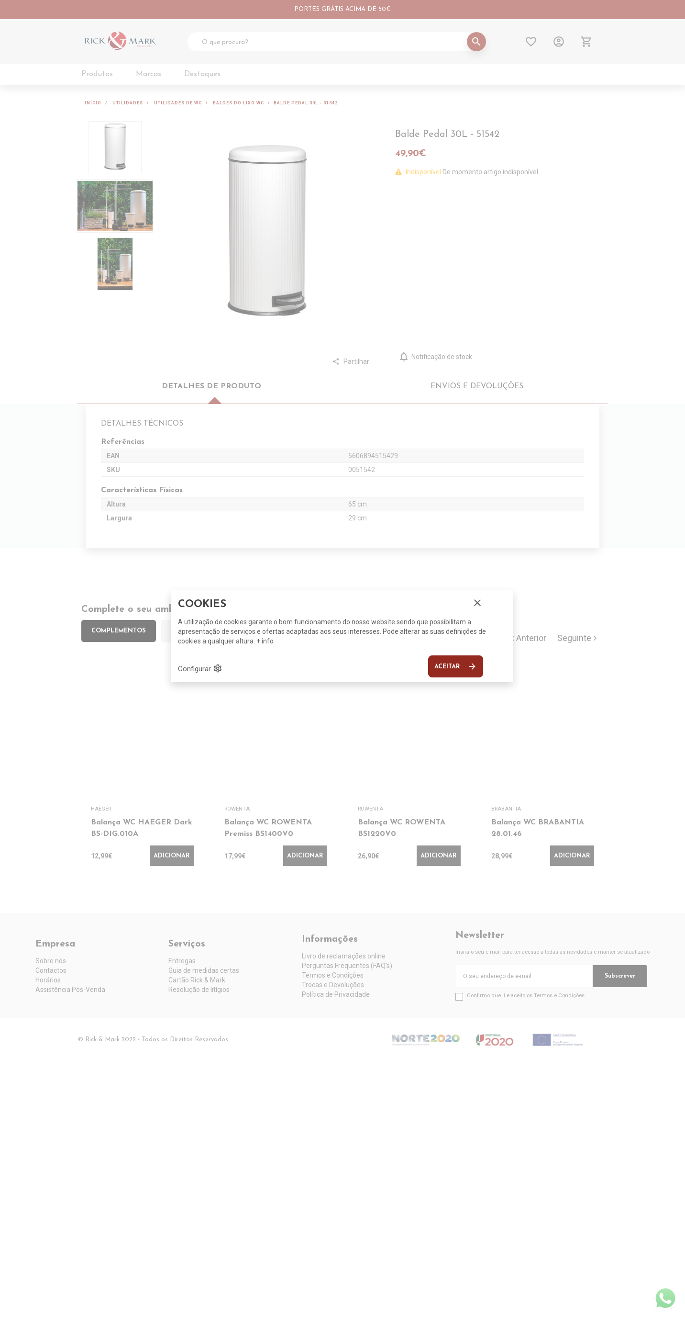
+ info (265, 641)
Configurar (200, 668)
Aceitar (455, 666)
